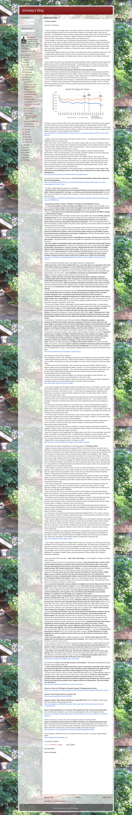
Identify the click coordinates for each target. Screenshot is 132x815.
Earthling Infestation (30, 87)
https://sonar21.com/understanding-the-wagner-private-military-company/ (67, 442)
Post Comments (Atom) (58, 801)
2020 (24, 150)
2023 (24, 65)
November (28, 69)
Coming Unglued (29, 124)
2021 (24, 147)
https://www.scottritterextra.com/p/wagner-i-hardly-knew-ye (62, 351)
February (27, 139)
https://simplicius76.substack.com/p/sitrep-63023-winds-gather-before (66, 174)
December (28, 67)
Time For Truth (28, 113)
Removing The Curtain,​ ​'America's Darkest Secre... (31, 117)
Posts (24, 20)
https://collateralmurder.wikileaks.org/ (55, 737)
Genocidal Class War (30, 101)
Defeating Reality (29, 99)
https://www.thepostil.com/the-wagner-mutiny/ (58, 538)
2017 (24, 157)
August (27, 77)
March (26, 137)
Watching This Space (30, 84)
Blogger (76, 808)
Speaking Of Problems (30, 94)
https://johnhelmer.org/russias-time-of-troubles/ (58, 383)
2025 (24, 60)
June (26, 129)
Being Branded (28, 82)
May (26, 132)
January (27, 142)
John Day (32, 37)
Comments (26, 23)
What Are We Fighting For (31, 121)
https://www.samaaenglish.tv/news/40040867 (58, 696)
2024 (24, 62)
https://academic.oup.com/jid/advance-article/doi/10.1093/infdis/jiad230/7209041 (69, 729)
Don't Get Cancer (29, 111)
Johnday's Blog (33, 10)
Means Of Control (29, 126)
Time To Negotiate (29, 108)
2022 (24, 145)
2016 (24, 160)
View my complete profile (28, 51)
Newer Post (48, 797)
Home (78, 797)
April (26, 134)
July (26, 79)
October (27, 72)
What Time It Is (28, 89)
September (28, 74)
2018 (24, 155)
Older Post (106, 797)
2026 (24, 57)
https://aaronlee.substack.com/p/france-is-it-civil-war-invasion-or (64, 684)
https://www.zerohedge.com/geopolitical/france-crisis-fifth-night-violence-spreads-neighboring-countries (76, 690)
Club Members (28, 97)
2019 (24, 152)
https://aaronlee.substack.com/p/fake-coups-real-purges (61, 659)
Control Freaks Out (29, 92)
